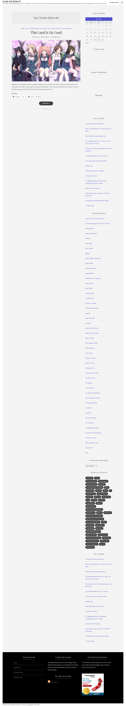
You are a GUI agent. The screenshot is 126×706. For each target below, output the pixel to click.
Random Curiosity (90, 358)
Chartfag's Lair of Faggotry (93, 278)
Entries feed (17, 667)
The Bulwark (88, 383)
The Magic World (114, 2)
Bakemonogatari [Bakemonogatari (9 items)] (103, 481)
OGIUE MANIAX (89, 348)
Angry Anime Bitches (91, 233)
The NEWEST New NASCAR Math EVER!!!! (97, 201)
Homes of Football (90, 303)
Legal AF (87, 313)
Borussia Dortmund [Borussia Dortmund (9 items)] (91, 484)
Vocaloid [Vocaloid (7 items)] (102, 544)
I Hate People (51, 28)
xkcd (86, 453)
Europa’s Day (89, 166)
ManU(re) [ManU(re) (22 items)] (99, 512)
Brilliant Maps (89, 263)
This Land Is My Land (46, 32)
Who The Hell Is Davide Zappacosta (95, 136)
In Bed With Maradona (91, 308)
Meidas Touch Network (92, 333)
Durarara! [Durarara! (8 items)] (98, 490)
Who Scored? (89, 448)
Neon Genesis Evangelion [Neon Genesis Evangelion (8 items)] (92, 522)
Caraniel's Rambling (90, 268)
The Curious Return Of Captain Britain (96, 161)
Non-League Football (91, 343)
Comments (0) (56, 37)
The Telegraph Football (92, 428)
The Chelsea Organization (92, 393)
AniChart (87, 238)
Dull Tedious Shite (34, 28)
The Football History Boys (92, 398)
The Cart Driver (89, 388)
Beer (26, 28)
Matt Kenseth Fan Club (92, 328)
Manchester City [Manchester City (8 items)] (90, 512)
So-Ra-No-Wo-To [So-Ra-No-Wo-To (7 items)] (103, 534)
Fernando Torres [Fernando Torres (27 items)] (90, 494)
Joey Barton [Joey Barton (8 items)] (89, 497)
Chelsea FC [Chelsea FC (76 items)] (102, 484)
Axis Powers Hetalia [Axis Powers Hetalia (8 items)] (91, 481)
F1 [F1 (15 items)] (110, 490)
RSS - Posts (52, 682)
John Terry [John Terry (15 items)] (97, 497)
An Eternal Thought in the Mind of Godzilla (97, 223)
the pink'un (88, 413)
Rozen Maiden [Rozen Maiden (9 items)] (90, 528)
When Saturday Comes (91, 443)
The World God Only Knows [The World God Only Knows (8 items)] (93, 538)
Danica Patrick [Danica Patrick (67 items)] (89, 490)
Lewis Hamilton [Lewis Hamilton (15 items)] (90, 503)
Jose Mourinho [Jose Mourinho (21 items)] (106, 497)
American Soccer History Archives (94, 218)
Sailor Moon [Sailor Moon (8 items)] (99, 528)
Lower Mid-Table (90, 318)
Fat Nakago (46, 37)
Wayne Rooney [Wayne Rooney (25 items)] (90, 547)
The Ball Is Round (90, 378)
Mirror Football (89, 338)
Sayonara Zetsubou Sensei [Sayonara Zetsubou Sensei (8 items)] (93, 531)
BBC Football (89, 248)
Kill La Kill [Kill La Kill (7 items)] (94, 500)
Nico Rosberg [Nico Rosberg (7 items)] (89, 525)
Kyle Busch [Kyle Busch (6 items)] (101, 500)
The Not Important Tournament (94, 124)
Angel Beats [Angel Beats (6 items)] (89, 478)
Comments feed (18, 672)
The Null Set (88, 408)
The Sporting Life (66, 28)
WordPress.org (18, 677)
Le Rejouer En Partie (91, 176)
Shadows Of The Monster (92, 188)
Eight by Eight (89, 283)
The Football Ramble (91, 403)
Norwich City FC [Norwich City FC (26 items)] (100, 525)
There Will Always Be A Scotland (94, 171)
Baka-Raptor (89, 243)
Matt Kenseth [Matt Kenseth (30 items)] (107, 512)
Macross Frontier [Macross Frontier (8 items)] (90, 506)
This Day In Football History (93, 433)
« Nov (87, 43)
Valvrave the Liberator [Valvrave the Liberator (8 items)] (91, 544)
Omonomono (89, 353)
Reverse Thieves (90, 363)
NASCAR (58, 28)
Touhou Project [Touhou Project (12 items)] (104, 541)
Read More (46, 103)
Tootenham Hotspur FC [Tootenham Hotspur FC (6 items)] (92, 541)
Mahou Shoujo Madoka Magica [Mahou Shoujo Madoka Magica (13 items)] (94, 509)
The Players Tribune (91, 418)
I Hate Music (43, 28)
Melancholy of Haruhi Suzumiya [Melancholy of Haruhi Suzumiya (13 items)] (94, 516)
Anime (22, 28)
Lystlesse (88, 323)
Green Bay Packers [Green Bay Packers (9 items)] (102, 494)
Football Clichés (89, 298)
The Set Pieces (89, 423)
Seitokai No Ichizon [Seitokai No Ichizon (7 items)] (91, 534)
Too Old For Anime (90, 438)
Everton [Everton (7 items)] (105, 490)
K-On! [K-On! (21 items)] (87, 500)
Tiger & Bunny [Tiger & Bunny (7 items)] (106, 538)
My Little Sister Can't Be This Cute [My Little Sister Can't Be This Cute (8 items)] (94, 519)
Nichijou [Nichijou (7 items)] (104, 522)
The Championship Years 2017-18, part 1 (96, 156)
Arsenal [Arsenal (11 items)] (97, 478)
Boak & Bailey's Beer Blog (92, 258)
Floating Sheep (89, 293)
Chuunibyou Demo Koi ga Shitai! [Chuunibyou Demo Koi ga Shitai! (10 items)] (94, 487)
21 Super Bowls (89, 206)
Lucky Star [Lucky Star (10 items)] (99, 503)
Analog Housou (89, 228)
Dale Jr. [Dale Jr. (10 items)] (106, 487)
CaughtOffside (89, 273)
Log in (15, 662)
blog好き (87, 253)
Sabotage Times (90, 368)
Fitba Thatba (89, 288)
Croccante (28, 704)
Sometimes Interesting (92, 373)
